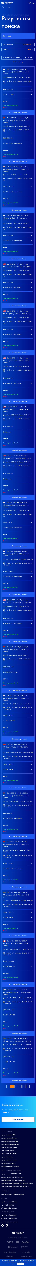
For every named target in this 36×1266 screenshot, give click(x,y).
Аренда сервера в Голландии (10, 1144)
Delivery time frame (26, 1256)
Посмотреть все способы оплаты (18, 1238)
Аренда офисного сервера (9, 1160)
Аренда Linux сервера (7, 1150)
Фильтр (18, 36)
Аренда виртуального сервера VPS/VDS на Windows (17, 1183)
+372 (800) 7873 (9, 1205)
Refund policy (9, 1256)
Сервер (28, 58)
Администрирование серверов (10, 1166)
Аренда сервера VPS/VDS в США (11, 1174)
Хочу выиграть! (18, 1119)
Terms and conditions (10, 1252)
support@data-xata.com (10, 1208)
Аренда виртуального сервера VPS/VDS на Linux (15, 1186)
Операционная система (12, 58)
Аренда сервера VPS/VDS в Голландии (13, 1180)
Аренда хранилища (7, 1157)
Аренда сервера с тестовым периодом (12, 1194)
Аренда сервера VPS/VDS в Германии (12, 1177)
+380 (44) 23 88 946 (10, 1215)
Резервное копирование (8, 1163)
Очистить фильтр (18, 62)
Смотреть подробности (18, 113)
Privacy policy (26, 1252)
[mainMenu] (33, 3)
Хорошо (20, 1264)
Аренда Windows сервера (9, 1147)
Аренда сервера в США (8, 1135)
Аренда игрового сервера (8, 1154)
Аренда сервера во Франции (9, 1141)
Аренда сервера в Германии (9, 1138)
